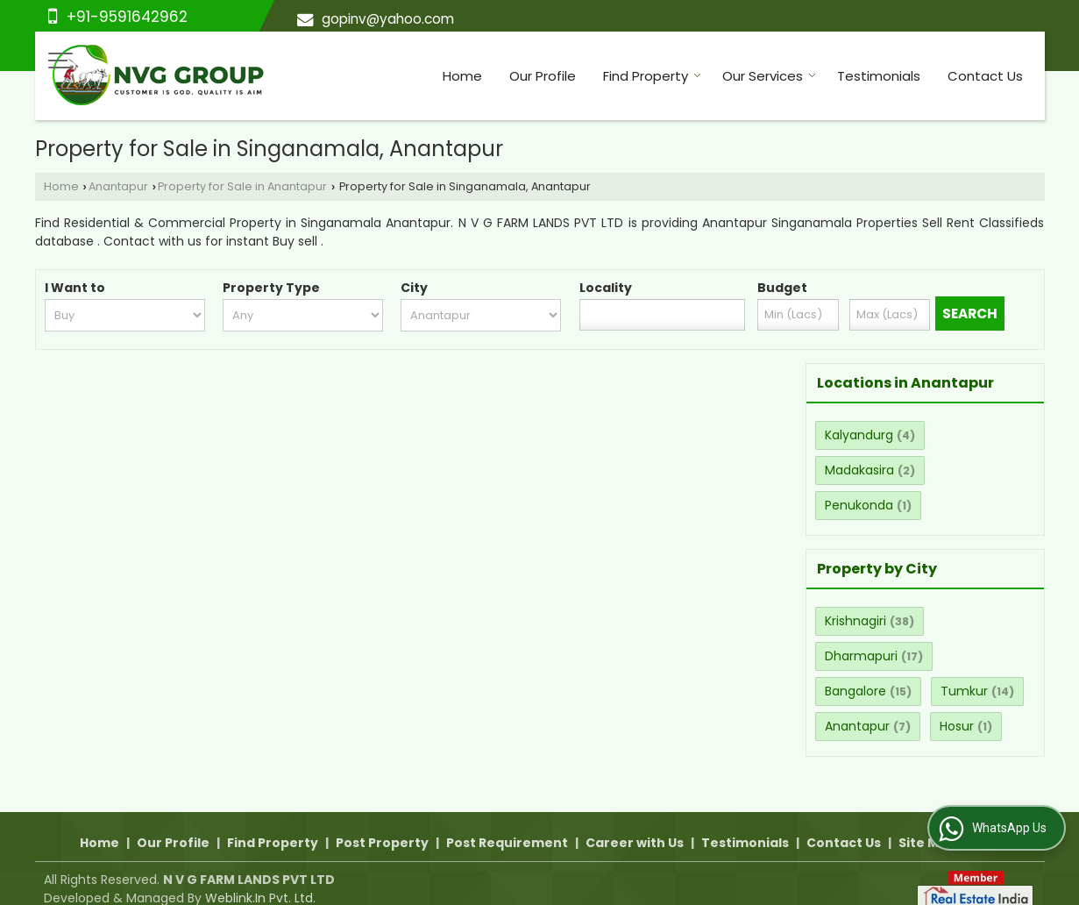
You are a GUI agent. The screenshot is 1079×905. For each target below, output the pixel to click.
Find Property (652, 76)
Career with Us (635, 824)
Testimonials (878, 76)
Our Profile (542, 76)
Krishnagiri (855, 621)
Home (462, 76)
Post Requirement (507, 824)
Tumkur (964, 691)
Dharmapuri (861, 656)
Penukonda (859, 505)
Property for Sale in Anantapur (242, 186)
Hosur (957, 726)
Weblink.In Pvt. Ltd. (260, 879)
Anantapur (118, 186)
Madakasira (859, 470)
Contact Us (985, 76)
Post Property (382, 824)
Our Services (769, 76)
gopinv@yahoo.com (388, 19)
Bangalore (855, 691)
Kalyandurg (859, 435)
